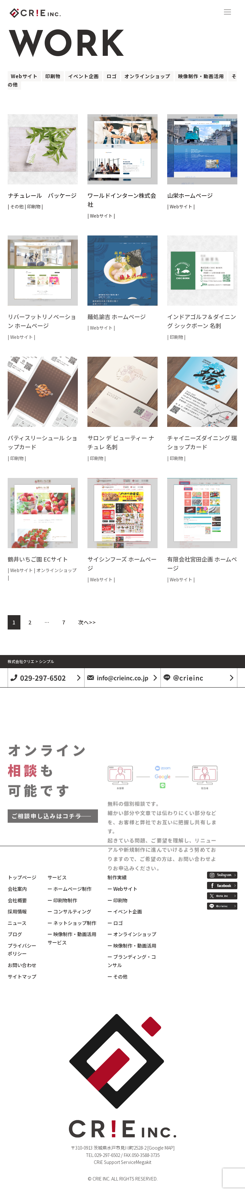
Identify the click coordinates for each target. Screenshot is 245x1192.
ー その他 (118, 976)
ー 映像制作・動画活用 (132, 945)
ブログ (15, 934)
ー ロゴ (115, 923)
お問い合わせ (22, 965)
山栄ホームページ (190, 195)
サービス (57, 877)
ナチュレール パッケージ (42, 195)
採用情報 (17, 911)
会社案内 (17, 888)
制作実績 (117, 877)
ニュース (17, 923)
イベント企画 (83, 76)
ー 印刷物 (118, 900)
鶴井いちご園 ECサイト (38, 559)
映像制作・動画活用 (201, 76)
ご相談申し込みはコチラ (46, 868)
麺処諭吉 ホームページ (116, 316)
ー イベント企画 (125, 911)
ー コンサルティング (69, 911)
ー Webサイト (122, 888)
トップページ (22, 877)
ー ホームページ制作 (70, 888)
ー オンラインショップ (132, 934)
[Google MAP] (160, 1147)
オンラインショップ (147, 76)
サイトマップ (22, 976)
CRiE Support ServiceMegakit (122, 1162)
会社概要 (17, 900)
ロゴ (112, 76)
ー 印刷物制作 (62, 900)
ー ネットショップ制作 (72, 923)
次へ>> (87, 622)
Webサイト (24, 76)
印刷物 (53, 76)
